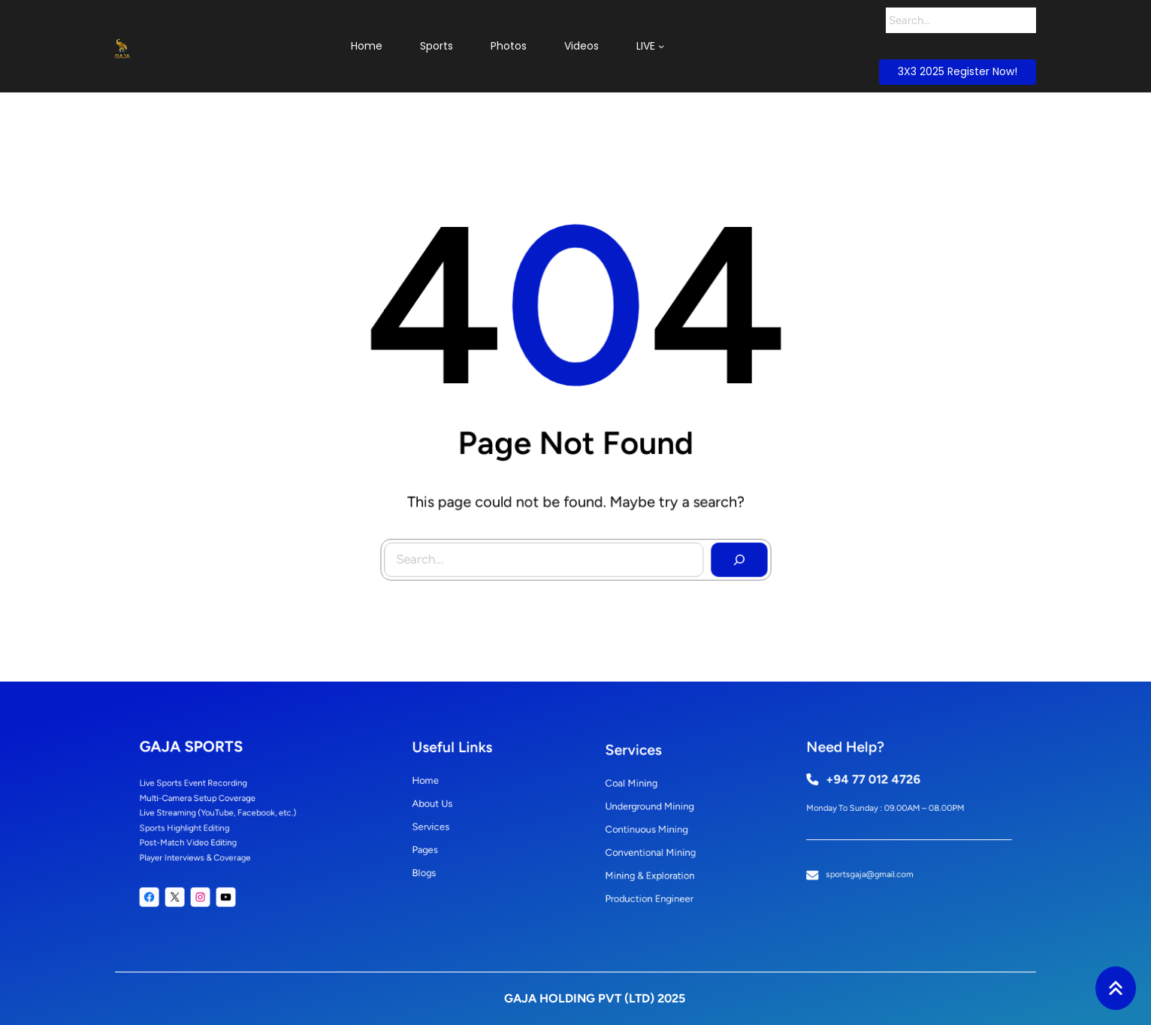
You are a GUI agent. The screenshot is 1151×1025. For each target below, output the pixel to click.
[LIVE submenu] (661, 46)
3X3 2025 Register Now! (957, 71)
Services (441, 823)
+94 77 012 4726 (881, 785)
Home (437, 786)
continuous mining (652, 828)
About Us (442, 804)
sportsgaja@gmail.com (878, 861)
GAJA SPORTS (202, 762)
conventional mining (655, 846)
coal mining (640, 792)
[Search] (1024, 20)
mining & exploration (655, 864)
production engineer (654, 882)
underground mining (655, 810)
